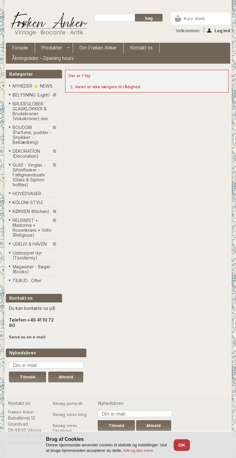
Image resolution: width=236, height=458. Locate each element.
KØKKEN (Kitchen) (31, 211)
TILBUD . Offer (27, 280)
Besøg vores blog (70, 414)
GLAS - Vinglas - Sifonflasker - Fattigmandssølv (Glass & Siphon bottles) (29, 174)
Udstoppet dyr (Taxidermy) (27, 255)
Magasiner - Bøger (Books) (32, 269)
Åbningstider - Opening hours (43, 58)
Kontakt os (141, 48)
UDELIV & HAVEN (30, 244)
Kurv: (194, 18)
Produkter (52, 49)
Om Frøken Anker (98, 48)
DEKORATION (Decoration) (26, 153)
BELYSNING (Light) (31, 94)
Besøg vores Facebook (65, 428)
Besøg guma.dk (68, 403)
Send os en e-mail (27, 336)
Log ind (218, 30)
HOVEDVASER (27, 193)
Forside (20, 48)
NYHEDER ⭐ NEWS (33, 86)
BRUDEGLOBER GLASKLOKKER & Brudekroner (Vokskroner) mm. (31, 111)
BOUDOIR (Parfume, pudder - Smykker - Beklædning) (32, 135)
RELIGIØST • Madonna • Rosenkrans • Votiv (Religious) (32, 228)
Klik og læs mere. (138, 450)
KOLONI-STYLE (28, 202)
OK (181, 445)
